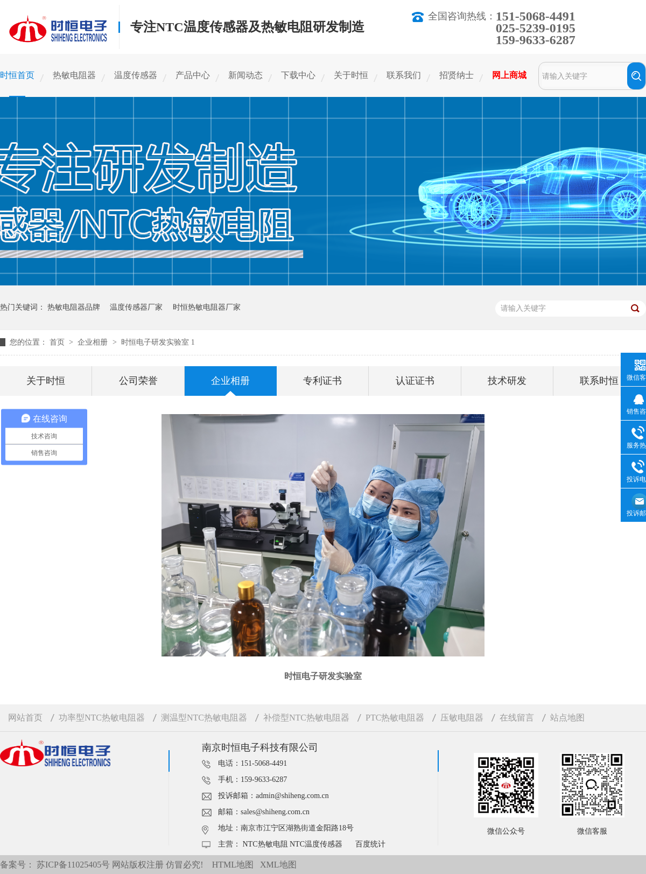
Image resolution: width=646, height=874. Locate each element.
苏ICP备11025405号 (73, 864)
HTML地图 (233, 864)
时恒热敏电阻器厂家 (207, 307)
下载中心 (298, 75)
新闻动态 (245, 75)
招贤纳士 (456, 75)
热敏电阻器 (74, 75)
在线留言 (517, 717)
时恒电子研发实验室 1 (158, 342)
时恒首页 (17, 75)
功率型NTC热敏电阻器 (102, 717)
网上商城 (509, 75)
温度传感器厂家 (136, 307)
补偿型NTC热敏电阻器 (306, 717)
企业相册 (94, 342)
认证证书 (415, 380)
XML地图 (278, 864)
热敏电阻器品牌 (73, 307)
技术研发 (507, 380)
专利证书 (322, 380)
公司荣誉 (138, 380)
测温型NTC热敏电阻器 (204, 717)
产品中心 (192, 75)
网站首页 (25, 717)
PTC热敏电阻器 (395, 717)
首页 (58, 342)
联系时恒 (599, 380)
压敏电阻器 (461, 717)
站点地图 (567, 717)
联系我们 (404, 75)
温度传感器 (135, 75)
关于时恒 (351, 75)
